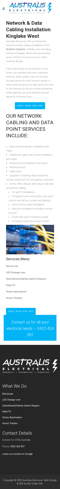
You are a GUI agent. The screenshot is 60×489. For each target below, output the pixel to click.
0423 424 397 (17, 446)
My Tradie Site (35, 483)
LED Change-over (16, 272)
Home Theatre (14, 298)
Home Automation (16, 291)
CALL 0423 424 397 (30, 106)
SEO (21, 483)
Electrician (12, 266)
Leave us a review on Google (17, 453)
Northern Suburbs (15, 49)
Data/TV (10, 285)
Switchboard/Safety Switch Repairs (26, 278)
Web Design (50, 480)
